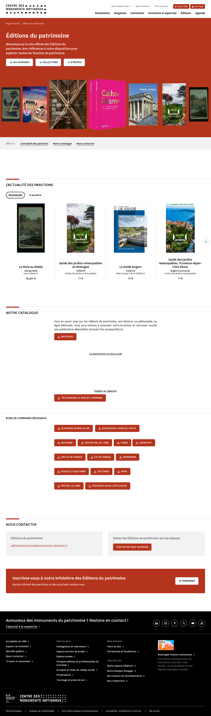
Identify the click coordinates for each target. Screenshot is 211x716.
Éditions (186, 13)
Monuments (102, 13)
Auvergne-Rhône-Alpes (74, 428)
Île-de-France (100, 457)
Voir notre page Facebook (132, 547)
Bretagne (65, 442)
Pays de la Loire (69, 485)
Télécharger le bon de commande (80, 397)
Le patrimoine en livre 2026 (105, 354)
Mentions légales (14, 711)
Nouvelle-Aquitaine (72, 471)
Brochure (65, 336)
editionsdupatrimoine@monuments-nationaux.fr (40, 545)
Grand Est (144, 442)
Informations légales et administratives (80, 711)
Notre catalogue (62, 143)
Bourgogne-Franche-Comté (117, 428)
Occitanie (101, 471)
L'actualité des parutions (34, 143)
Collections (48, 62)
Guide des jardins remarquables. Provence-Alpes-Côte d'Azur (180, 263)
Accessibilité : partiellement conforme (123, 711)
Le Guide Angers (130, 267)
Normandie (127, 457)
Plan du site (154, 711)
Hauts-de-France (70, 457)
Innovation (137, 13)
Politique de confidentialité (41, 711)
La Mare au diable (31, 267)
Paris (122, 471)
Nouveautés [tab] (15, 195)
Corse (122, 442)
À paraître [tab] (35, 195)
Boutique (197, 6)
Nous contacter (85, 143)
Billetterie (181, 6)
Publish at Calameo (105, 391)
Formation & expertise (162, 13)
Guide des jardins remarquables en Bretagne (80, 265)
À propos (74, 62)
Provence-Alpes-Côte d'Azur (108, 485)
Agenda (200, 13)
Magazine (120, 13)
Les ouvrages (19, 62)
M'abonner (187, 580)
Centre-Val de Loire (95, 442)
